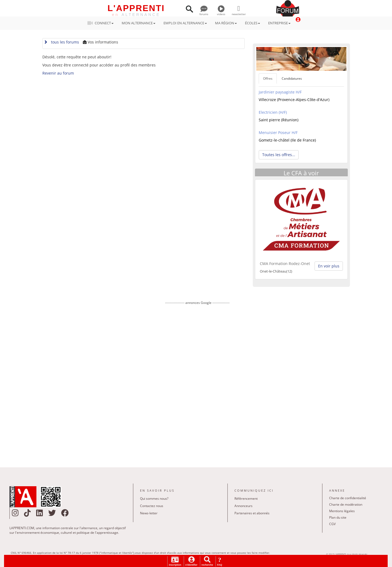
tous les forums (61, 42)
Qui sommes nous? (154, 498)
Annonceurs (243, 506)
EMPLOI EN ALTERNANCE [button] (185, 23)
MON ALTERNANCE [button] (138, 23)
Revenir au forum (58, 73)
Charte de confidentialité (347, 498)
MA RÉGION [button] (226, 23)
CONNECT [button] (102, 23)
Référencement (246, 498)
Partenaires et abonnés (252, 513)
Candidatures (292, 78)
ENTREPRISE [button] (279, 23)
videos (221, 12)
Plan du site (337, 517)
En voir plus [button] (328, 266)
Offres (267, 78)
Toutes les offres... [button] (278, 154)
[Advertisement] (197, 382)
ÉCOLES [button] (252, 23)
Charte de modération (345, 504)
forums (203, 12)
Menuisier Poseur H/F (278, 132)
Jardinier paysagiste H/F (280, 92)
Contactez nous (151, 506)
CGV (332, 524)
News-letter (149, 513)
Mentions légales (342, 511)
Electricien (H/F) (273, 112)
